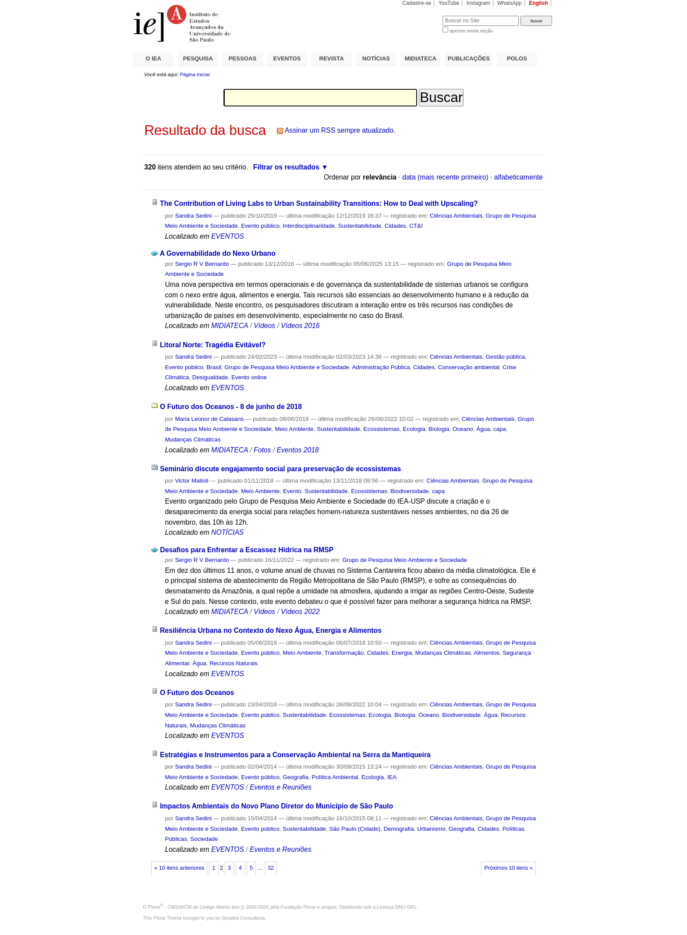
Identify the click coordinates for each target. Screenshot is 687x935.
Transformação (344, 652)
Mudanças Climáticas (192, 439)
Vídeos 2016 (300, 325)
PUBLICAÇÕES (469, 58)
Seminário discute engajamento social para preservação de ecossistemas (280, 469)
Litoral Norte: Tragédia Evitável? (213, 345)
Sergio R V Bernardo (202, 264)
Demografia (399, 829)
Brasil (213, 367)
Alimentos (486, 652)
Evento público (260, 225)
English (538, 3)
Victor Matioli (191, 480)
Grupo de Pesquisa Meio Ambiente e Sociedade (286, 367)
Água (483, 429)
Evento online (249, 377)
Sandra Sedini (193, 215)
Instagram (478, 3)
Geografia (295, 777)
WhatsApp (509, 3)
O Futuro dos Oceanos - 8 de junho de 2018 (231, 406)
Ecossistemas (381, 429)
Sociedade (204, 839)
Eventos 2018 (297, 450)
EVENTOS (287, 58)
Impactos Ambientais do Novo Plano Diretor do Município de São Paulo (276, 806)
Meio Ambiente (294, 429)
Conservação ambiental (468, 367)
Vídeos (264, 325)
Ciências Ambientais (456, 215)
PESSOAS (243, 58)
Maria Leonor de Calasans (209, 419)
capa (499, 429)
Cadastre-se (416, 3)
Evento (292, 491)
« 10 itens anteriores (179, 868)
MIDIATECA (420, 58)
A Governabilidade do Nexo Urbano (218, 253)
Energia (402, 652)
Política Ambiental (335, 777)
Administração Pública (381, 367)
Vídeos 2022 (300, 611)
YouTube (449, 3)
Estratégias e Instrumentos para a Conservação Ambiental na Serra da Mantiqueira (295, 755)
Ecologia (414, 429)
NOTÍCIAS (376, 58)
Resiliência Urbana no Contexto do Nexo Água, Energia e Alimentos (271, 630)
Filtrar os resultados (286, 167)
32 (271, 868)
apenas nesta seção (471, 30)
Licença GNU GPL (396, 907)
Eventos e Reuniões (281, 787)
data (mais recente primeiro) (445, 177)
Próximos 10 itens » (508, 868)
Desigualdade (210, 377)
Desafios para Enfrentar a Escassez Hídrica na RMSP (246, 550)
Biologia (439, 429)
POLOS (517, 58)
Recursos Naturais (233, 663)
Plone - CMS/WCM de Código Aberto (189, 907)
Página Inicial (194, 74)
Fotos (262, 450)
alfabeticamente (518, 177)
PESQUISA (198, 58)
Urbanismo (431, 829)
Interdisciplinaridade (309, 225)
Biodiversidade (409, 491)
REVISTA (331, 58)
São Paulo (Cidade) (354, 829)
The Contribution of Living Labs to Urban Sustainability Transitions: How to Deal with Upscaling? (319, 203)
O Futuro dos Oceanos (197, 692)
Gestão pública (505, 356)
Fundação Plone (298, 907)
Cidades (395, 225)
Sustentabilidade (360, 225)
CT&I (415, 225)
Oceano (463, 429)
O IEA (153, 58)
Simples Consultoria (243, 918)
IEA (392, 777)
